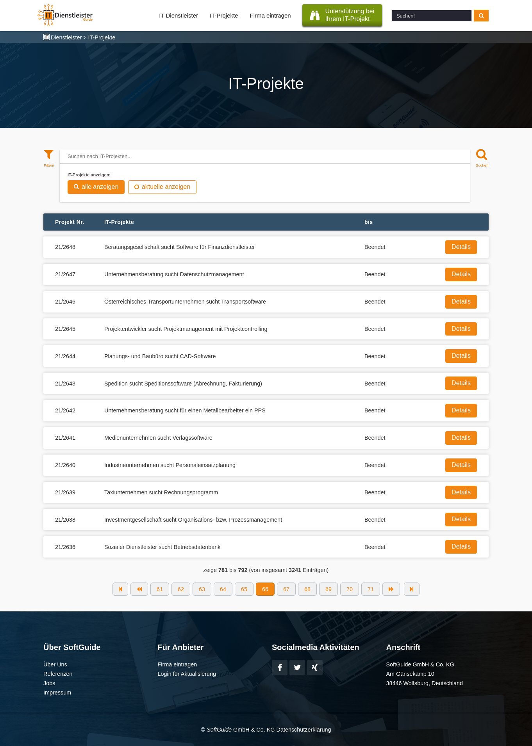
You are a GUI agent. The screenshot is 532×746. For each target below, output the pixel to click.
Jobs (49, 683)
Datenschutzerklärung (303, 729)
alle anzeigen (96, 186)
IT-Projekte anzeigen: (89, 174)
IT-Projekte (224, 15)
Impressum (57, 692)
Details (461, 246)
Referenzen (57, 674)
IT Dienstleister (178, 15)
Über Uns (55, 664)
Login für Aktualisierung (187, 674)
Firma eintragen (270, 15)
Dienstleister (66, 37)
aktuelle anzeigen (162, 186)
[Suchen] (481, 157)
